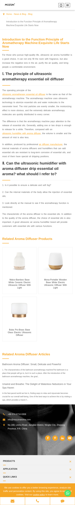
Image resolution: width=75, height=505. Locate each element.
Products (37, 462)
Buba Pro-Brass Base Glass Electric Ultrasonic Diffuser (19, 332)
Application (37, 470)
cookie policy (39, 494)
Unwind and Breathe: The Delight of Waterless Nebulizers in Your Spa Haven (36, 386)
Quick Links (37, 478)
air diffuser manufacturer (50, 144)
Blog (30, 14)
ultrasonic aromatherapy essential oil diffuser (23, 94)
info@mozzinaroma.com (17, 420)
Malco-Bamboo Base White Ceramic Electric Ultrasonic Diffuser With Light (19, 284)
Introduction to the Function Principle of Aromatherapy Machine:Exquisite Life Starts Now (31, 23)
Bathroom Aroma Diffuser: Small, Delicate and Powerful (31, 364)
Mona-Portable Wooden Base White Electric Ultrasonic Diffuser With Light (55, 284)
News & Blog (20, 14)
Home (9, 14)
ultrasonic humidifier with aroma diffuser (21, 133)
